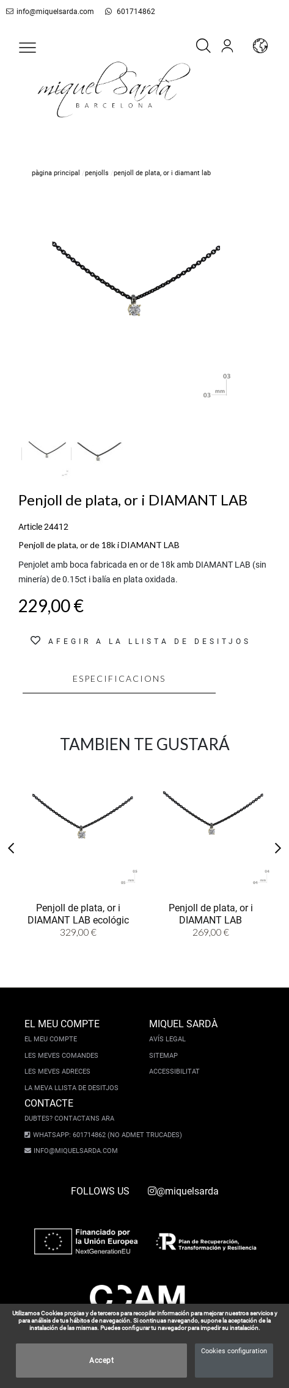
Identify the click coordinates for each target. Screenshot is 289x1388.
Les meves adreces (57, 1071)
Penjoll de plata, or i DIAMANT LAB (211, 913)
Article (30, 527)
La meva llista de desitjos (71, 1088)
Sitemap (163, 1056)
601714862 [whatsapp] (123, 11)
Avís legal (167, 1039)
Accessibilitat (174, 1071)
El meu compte (50, 1039)
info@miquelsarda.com (47, 11)
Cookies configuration (234, 1351)
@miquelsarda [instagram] (183, 1191)
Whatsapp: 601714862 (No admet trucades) (103, 1135)
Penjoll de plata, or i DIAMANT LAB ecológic (78, 913)
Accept (101, 1360)
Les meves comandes (61, 1056)
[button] (27, 47)
